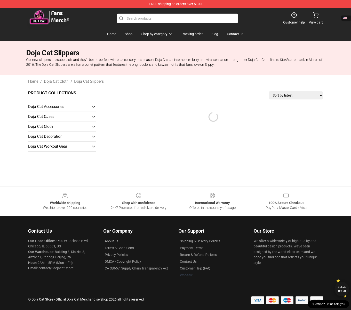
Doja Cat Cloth (56, 81)
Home (33, 81)
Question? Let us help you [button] (328, 304)
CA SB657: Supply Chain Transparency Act (136, 268)
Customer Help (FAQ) (196, 268)
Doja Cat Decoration (45, 136)
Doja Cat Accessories (46, 106)
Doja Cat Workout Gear (47, 146)
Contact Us (188, 261)
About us (111, 241)
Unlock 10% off (342, 289)
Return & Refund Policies (198, 255)
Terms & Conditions (119, 248)
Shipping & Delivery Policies (200, 241)
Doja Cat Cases (41, 116)
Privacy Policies (116, 255)
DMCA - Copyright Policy (123, 261)
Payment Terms (191, 248)
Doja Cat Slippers (89, 81)
